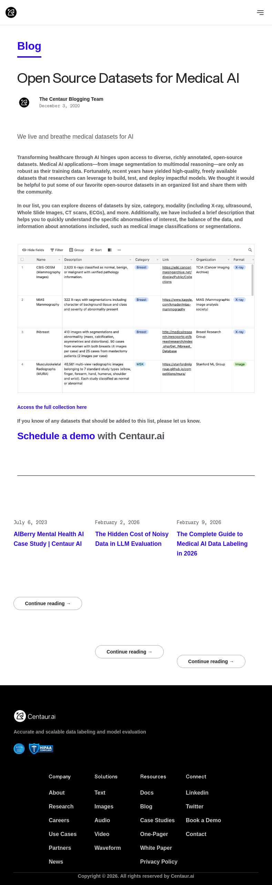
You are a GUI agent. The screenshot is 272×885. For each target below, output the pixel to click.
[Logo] (11, 12)
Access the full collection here (52, 407)
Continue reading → (48, 603)
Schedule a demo (56, 436)
